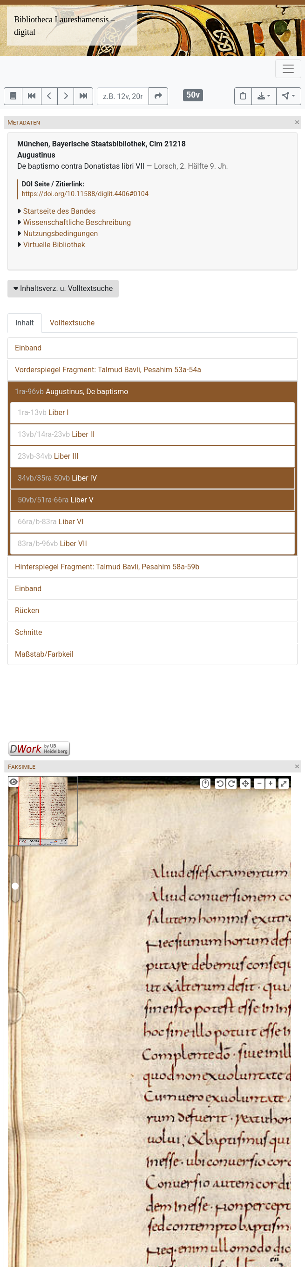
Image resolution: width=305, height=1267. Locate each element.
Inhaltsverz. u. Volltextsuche (63, 288)
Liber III (48, 456)
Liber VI (50, 521)
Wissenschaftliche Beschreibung (77, 222)
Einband (28, 347)
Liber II (56, 434)
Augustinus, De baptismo (71, 391)
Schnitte (28, 632)
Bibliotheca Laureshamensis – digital (64, 26)
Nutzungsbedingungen (60, 233)
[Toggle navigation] (288, 68)
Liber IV (57, 478)
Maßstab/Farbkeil (44, 654)
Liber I (43, 412)
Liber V (56, 499)
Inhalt (24, 322)
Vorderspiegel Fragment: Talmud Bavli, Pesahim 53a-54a (108, 369)
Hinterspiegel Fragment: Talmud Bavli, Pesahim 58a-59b (107, 566)
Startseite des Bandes (59, 211)
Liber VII (52, 543)
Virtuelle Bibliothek (54, 244)
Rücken (27, 610)
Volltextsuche (72, 322)
